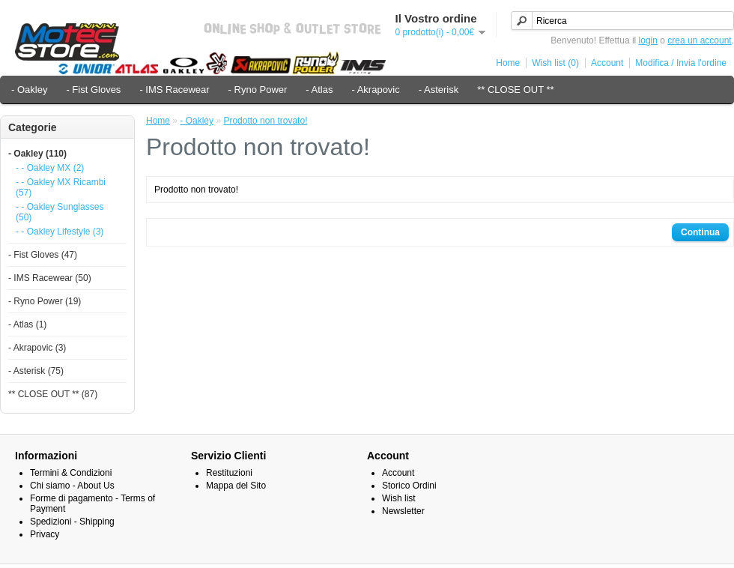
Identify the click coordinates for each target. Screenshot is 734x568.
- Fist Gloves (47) (42, 255)
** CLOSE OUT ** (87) (52, 394)
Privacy (44, 534)
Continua (700, 232)
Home (508, 63)
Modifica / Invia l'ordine (681, 63)
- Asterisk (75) (36, 371)
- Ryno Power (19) (44, 301)
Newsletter (403, 511)
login (648, 40)
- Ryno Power (258, 89)
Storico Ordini (409, 485)
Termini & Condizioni (71, 473)
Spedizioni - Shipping (72, 521)
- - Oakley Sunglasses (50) (59, 212)
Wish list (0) (555, 63)
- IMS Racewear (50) (49, 278)
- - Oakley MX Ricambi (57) (61, 187)
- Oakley (29, 89)
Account (607, 63)
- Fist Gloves (93, 89)
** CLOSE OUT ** (515, 89)
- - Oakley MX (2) (50, 168)
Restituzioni (229, 473)
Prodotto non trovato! (265, 120)
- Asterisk (438, 89)
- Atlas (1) (27, 324)
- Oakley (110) (37, 153)
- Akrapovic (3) (37, 347)
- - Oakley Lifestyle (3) (59, 231)
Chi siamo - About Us (72, 485)
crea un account (699, 40)
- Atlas (319, 89)
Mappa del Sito (236, 485)
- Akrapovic (375, 89)
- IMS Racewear (174, 89)
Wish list (399, 498)
